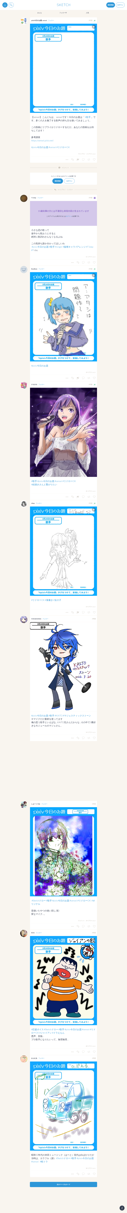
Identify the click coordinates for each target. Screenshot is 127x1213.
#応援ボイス (37, 1029)
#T (32, 250)
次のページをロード (63, 1184)
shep (33, 503)
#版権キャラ (69, 246)
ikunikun (34, 269)
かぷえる (34, 1058)
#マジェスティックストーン (77, 715)
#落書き (49, 600)
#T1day (89, 246)
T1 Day (33, 198)
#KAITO (59, 715)
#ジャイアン (45, 1032)
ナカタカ (34, 384)
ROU (33, 933)
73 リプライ (81, 154)
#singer (58, 246)
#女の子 (57, 600)
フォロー (51, 20)
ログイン (120, 5)
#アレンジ (81, 246)
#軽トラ (44, 1161)
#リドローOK (63, 147)
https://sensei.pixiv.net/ (42, 140)
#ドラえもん (58, 1032)
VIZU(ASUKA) (36, 619)
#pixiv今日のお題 (39, 147)
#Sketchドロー (39, 900)
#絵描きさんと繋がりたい (44, 484)
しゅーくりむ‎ (35, 804)
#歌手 (88, 117)
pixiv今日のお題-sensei (39, 20)
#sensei (52, 147)
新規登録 (111, 5)
